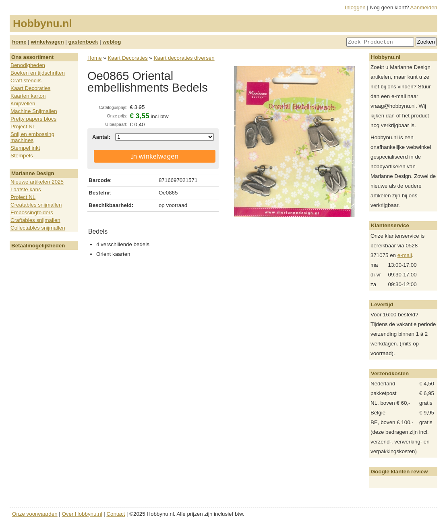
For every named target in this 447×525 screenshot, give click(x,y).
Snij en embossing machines (32, 137)
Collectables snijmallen (37, 228)
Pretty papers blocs (33, 119)
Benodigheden (27, 65)
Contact (115, 514)
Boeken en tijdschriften (37, 73)
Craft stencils (25, 80)
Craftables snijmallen (35, 220)
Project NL (22, 126)
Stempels (21, 156)
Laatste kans (25, 189)
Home (94, 58)
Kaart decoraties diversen (183, 58)
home (19, 42)
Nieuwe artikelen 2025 (37, 182)
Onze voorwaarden (35, 514)
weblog (111, 42)
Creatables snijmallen (36, 205)
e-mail (404, 255)
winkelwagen (47, 42)
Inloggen (355, 7)
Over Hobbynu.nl (82, 514)
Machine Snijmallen (33, 111)
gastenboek (83, 42)
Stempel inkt (25, 148)
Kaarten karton (28, 96)
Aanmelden (423, 7)
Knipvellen (22, 103)
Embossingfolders (31, 212)
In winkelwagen (154, 156)
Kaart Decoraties (30, 88)
